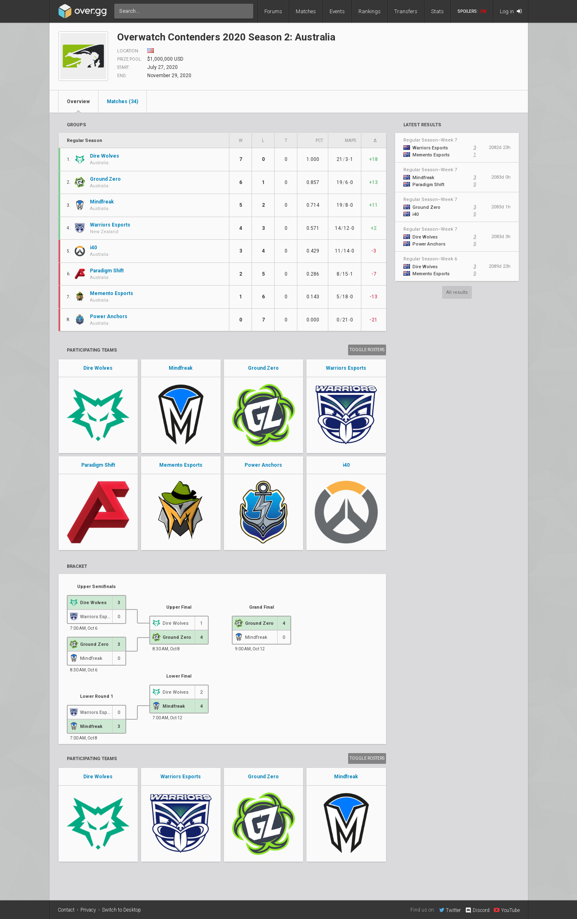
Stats (437, 11)
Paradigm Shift (98, 465)
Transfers (405, 11)
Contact (66, 909)
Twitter (450, 910)
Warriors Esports (346, 368)
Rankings (369, 11)
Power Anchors (263, 465)
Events (337, 11)
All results (457, 292)
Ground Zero (263, 368)
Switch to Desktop (121, 909)
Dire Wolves (98, 368)
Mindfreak (181, 368)
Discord (477, 910)
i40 (346, 465)
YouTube (507, 910)
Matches (306, 11)
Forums (273, 11)
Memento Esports (181, 465)
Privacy (88, 909)
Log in (511, 11)
